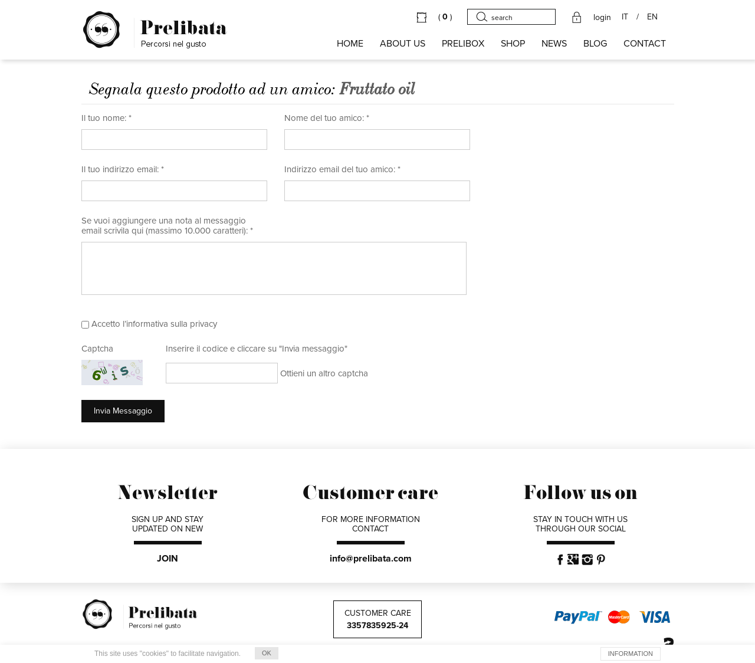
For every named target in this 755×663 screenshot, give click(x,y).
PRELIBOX (463, 43)
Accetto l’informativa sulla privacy (154, 324)
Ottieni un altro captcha (324, 373)
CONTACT (644, 43)
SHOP (513, 43)
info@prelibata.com (371, 558)
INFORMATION (630, 653)
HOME (350, 43)
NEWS (554, 43)
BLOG (595, 43)
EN (652, 17)
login (602, 17)
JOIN (167, 558)
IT (625, 17)
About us (402, 43)
